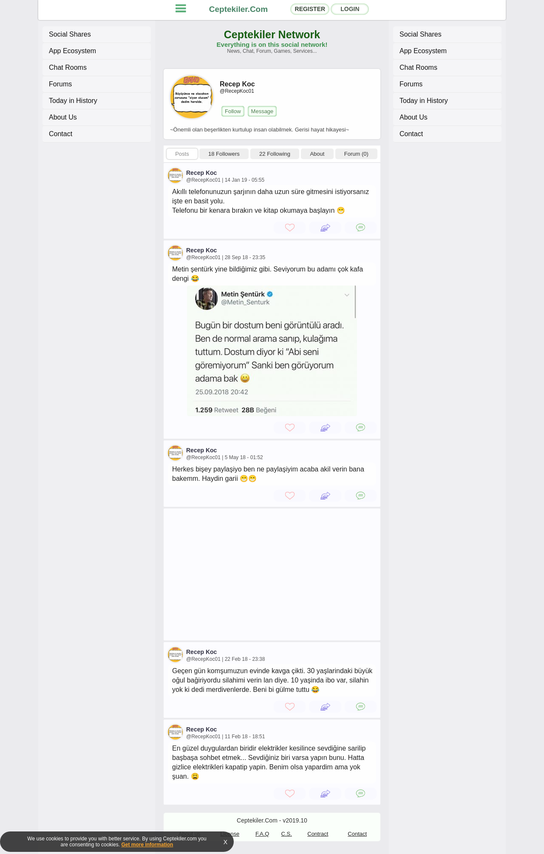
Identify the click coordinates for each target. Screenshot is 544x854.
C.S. (286, 834)
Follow (233, 111)
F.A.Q (262, 834)
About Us (63, 117)
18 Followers (224, 154)
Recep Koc (201, 172)
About (317, 154)
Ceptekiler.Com (238, 9)
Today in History (73, 100)
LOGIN (349, 9)
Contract (317, 834)
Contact (60, 133)
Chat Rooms (68, 67)
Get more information (147, 845)
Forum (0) (356, 154)
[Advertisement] (272, 574)
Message (262, 111)
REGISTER (310, 9)
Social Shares (70, 34)
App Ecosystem (72, 50)
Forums (60, 84)
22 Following (274, 154)
